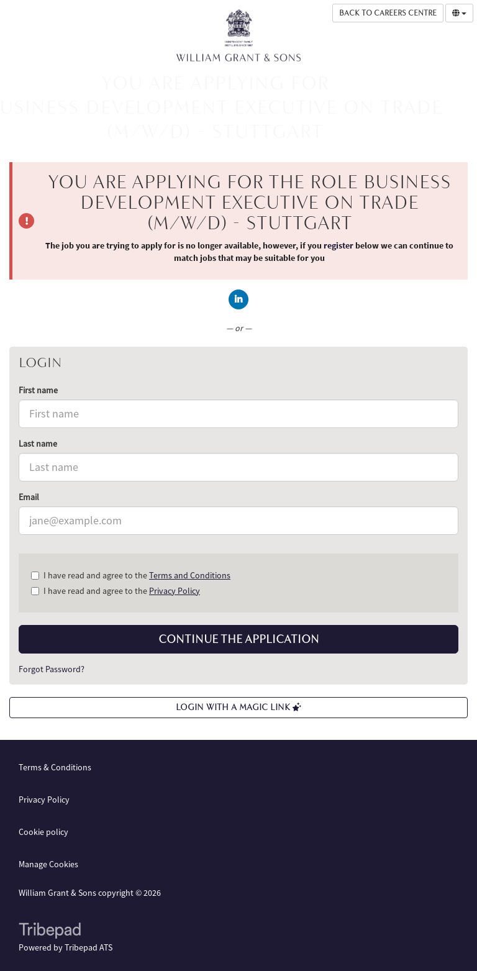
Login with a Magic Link (238, 707)
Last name (38, 443)
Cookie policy (43, 831)
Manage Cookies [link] (48, 864)
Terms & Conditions (55, 767)
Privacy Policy (174, 590)
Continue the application (238, 639)
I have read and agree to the (130, 575)
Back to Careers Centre (388, 13)
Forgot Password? (51, 669)
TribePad (50, 932)
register (338, 245)
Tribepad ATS (88, 947)
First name (38, 390)
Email (29, 497)
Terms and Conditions (189, 575)
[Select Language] (459, 13)
